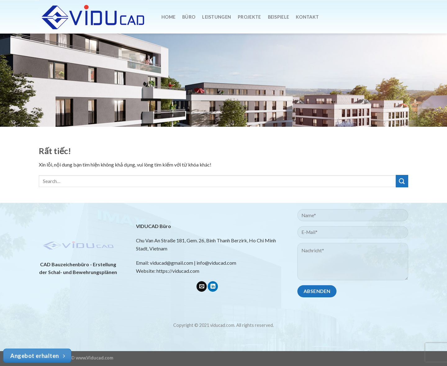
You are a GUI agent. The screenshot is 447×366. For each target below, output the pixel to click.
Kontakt (307, 17)
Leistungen (216, 17)
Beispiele (278, 17)
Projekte (249, 17)
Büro (188, 17)
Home (168, 17)
